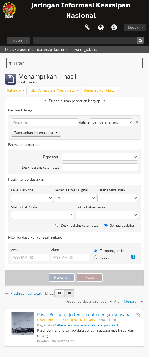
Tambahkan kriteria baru (36, 132)
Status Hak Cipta (24, 207)
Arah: (118, 301)
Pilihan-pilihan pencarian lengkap (74, 100)
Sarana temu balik (111, 190)
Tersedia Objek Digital (71, 190)
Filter (16, 63)
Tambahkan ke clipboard (138, 314)
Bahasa (100, 27)
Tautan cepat (113, 27)
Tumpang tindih (109, 250)
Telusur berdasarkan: (81, 301)
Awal (14, 249)
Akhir (55, 249)
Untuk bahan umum (91, 207)
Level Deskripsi (22, 190)
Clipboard (87, 27)
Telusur (17, 40)
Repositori (51, 156)
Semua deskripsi (119, 225)
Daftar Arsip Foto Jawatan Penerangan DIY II (86, 325)
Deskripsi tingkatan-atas (40, 167)
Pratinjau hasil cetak (23, 293)
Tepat (101, 257)
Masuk (133, 27)
